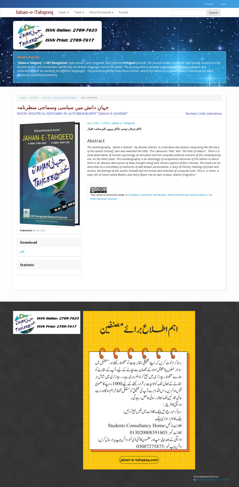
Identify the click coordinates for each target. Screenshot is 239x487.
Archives (34, 97)
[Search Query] (188, 13)
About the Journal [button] (101, 12)
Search (213, 12)
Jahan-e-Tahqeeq (34, 12)
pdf (22, 251)
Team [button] (79, 12)
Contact (123, 12)
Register (209, 4)
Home (23, 97)
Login (223, 4)
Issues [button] (64, 12)
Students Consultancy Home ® (213, 479)
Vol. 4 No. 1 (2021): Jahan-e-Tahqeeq (59, 97)
